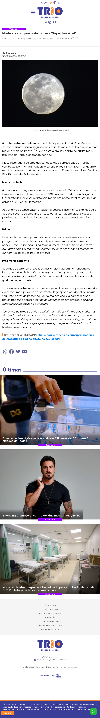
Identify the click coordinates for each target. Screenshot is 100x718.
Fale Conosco (51, 609)
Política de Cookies (61, 709)
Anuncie (51, 617)
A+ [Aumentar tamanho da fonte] (45, 3)
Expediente (51, 605)
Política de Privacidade (50, 625)
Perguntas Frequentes (51, 613)
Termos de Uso (51, 621)
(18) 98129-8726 (50, 657)
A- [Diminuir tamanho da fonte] (42, 3)
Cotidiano (14, 29)
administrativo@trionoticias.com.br (50, 659)
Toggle (55, 2)
